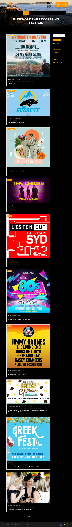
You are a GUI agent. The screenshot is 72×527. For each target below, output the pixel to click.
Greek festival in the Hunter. (18, 465)
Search (57, 40)
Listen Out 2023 (14, 262)
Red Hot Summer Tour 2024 (18, 372)
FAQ (21, 12)
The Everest (12, 120)
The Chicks (12, 207)
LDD (27, 524)
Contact (40, 12)
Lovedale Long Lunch (16, 171)
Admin (29, 524)
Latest (26, 12)
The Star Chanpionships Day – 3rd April (22, 507)
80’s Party (11, 317)
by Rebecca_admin (16, 79)
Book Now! (62, 5)
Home (9, 12)
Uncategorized (11, 35)
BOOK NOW (33, 12)
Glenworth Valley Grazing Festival (20, 81)
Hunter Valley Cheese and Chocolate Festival (24, 408)
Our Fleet (15, 12)
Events (9, 180)
